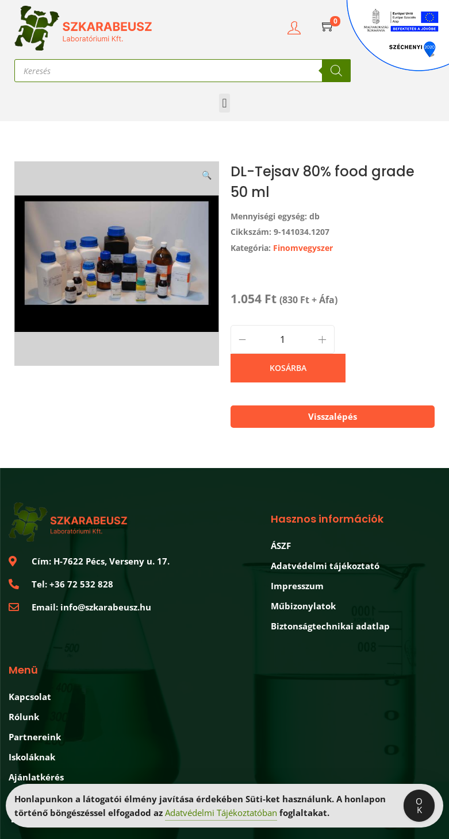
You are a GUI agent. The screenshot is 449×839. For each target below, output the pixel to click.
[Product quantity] (282, 339)
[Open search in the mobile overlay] (182, 70)
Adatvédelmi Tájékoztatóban (221, 813)
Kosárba (288, 367)
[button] (224, 103)
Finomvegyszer (303, 247)
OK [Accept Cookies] (419, 807)
